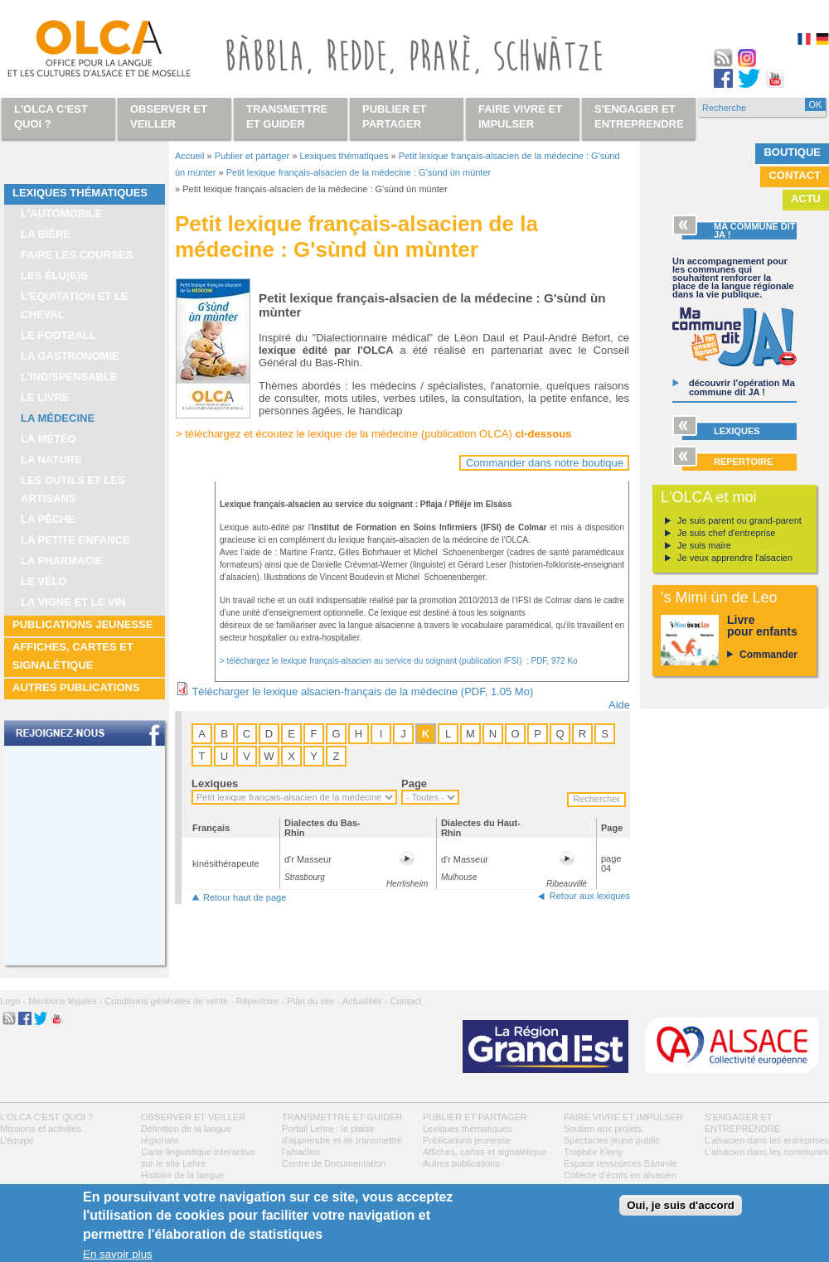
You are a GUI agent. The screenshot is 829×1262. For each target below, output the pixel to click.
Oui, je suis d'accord (680, 1205)
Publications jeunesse (82, 624)
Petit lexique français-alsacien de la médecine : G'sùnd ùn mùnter (358, 172)
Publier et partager (252, 156)
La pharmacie (62, 560)
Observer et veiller (193, 1117)
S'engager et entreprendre (639, 116)
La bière (45, 234)
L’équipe (17, 1140)
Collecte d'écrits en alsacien (620, 1175)
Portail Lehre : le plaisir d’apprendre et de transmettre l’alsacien (342, 1140)
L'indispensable (69, 376)
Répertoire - (260, 1001)
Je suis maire (704, 545)
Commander (768, 654)
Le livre (45, 397)
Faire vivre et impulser (623, 1117)
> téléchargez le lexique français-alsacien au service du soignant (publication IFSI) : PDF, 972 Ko (399, 660)
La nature (51, 459)
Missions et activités (40, 1129)
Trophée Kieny (593, 1152)
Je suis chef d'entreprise (726, 533)
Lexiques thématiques (80, 192)
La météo (48, 439)
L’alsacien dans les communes (766, 1152)
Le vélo (44, 581)
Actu (806, 198)
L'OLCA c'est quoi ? (46, 1117)
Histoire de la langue (182, 1175)
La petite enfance (75, 540)
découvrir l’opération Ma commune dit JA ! (742, 387)
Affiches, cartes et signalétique (72, 656)
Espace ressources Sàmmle (620, 1163)
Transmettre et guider (342, 1117)
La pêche (48, 519)
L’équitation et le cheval (74, 305)
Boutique (792, 152)
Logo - (13, 1001)
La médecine (58, 418)
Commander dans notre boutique (544, 463)
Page (414, 783)
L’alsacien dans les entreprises (767, 1140)
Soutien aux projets (603, 1129)
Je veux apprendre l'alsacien (735, 558)
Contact (794, 175)
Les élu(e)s (54, 275)
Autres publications (76, 687)
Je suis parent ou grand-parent (739, 520)
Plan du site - (313, 1001)
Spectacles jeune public (612, 1140)
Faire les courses (77, 255)
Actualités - (364, 1001)
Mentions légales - (65, 1001)
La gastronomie (70, 356)
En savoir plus (118, 1254)
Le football (58, 335)
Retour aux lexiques (590, 896)
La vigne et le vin (73, 602)
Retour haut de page (244, 897)
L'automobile (61, 213)
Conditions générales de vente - (168, 1001)
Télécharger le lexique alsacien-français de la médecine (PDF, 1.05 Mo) (362, 691)
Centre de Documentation (333, 1163)
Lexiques (214, 783)
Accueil (189, 156)
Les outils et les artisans (73, 489)
